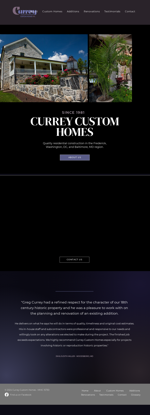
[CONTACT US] (74, 260)
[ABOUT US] (75, 157)
